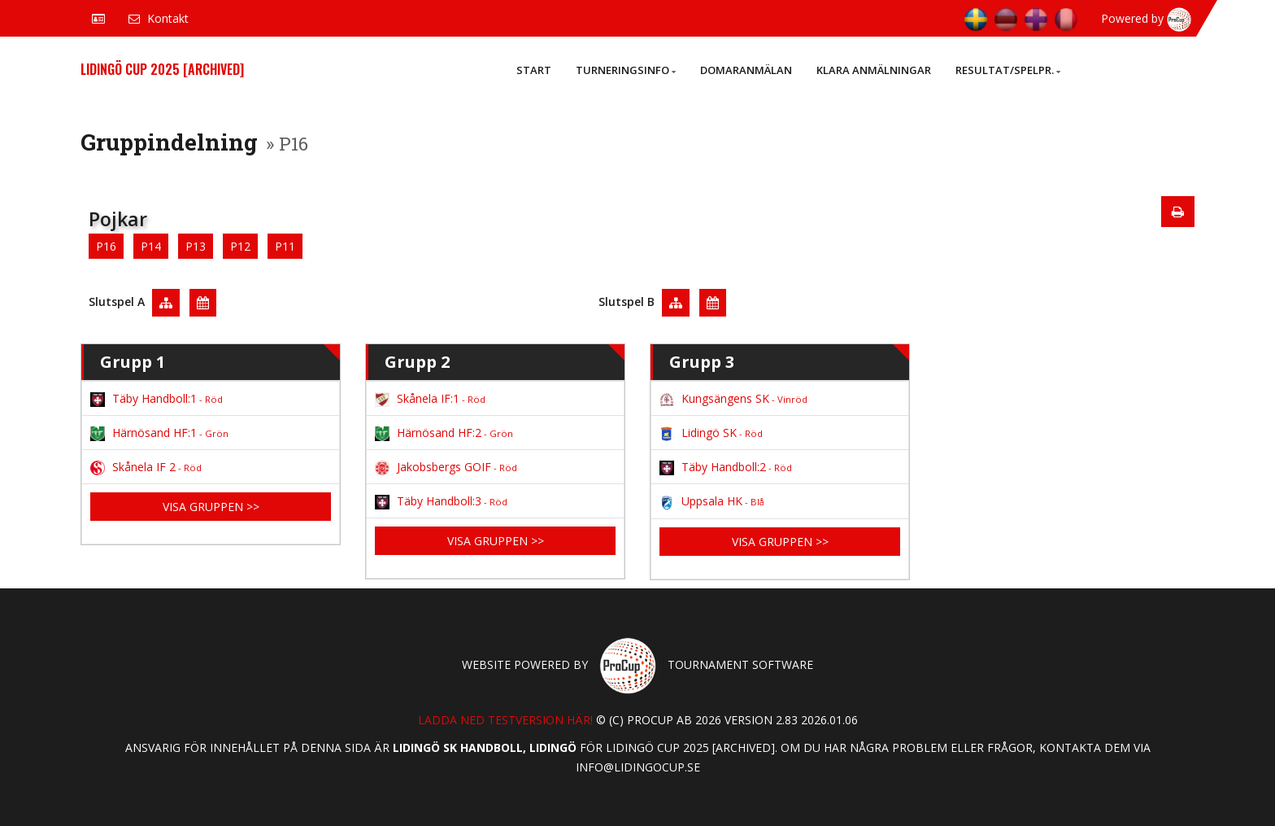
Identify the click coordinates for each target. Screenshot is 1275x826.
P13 (195, 246)
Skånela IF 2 (146, 466)
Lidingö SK (711, 432)
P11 (285, 246)
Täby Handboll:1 (156, 398)
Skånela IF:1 (430, 398)
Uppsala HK (711, 501)
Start (533, 70)
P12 (240, 246)
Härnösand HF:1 (159, 432)
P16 (106, 246)
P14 (151, 246)
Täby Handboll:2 (725, 466)
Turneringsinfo (626, 70)
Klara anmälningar (873, 70)
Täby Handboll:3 (441, 501)
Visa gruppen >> (211, 506)
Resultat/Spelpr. (1007, 70)
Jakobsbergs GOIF (446, 466)
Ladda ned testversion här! (505, 720)
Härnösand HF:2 (444, 432)
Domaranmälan (746, 70)
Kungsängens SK (733, 398)
